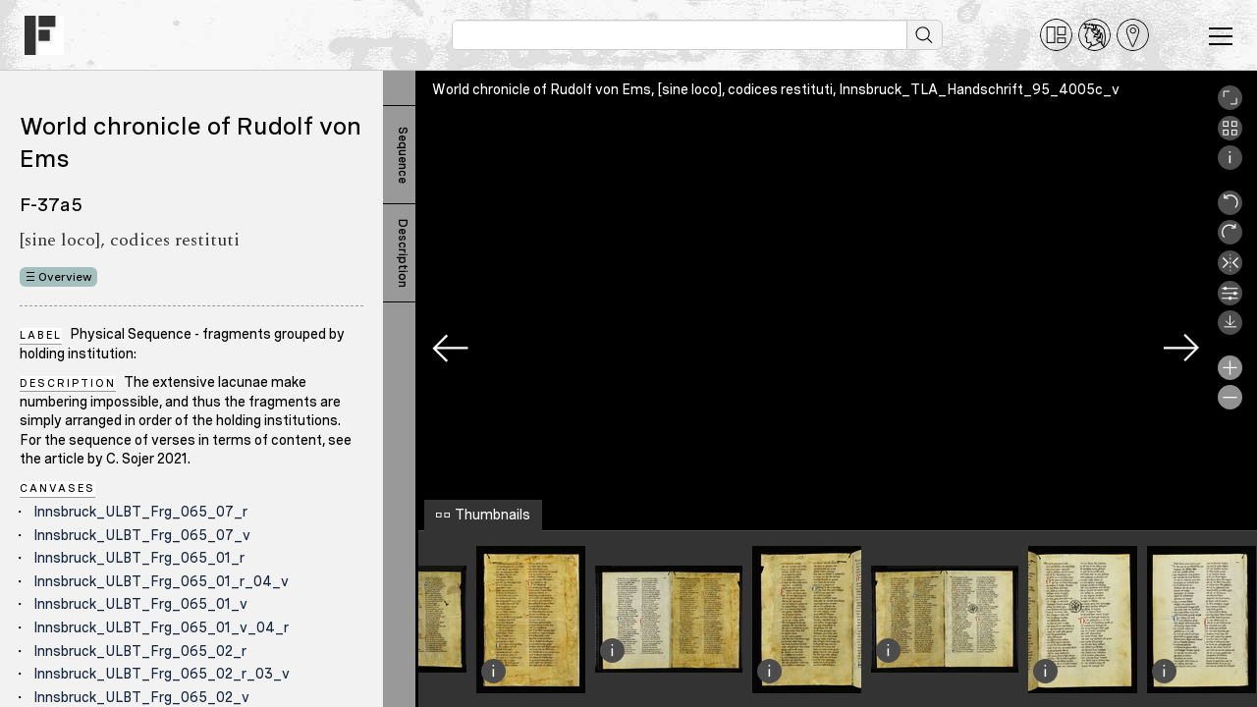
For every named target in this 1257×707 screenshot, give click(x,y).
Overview (65, 277)
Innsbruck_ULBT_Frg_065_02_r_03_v (161, 673)
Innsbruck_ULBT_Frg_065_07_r (140, 511)
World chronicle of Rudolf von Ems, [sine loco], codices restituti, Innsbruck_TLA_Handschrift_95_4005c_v (776, 89)
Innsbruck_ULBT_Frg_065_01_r (139, 558)
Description (403, 253)
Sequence (403, 155)
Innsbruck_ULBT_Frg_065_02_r (139, 651)
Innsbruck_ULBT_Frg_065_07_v (141, 535)
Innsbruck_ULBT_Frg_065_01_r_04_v (161, 581)
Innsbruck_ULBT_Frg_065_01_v (140, 604)
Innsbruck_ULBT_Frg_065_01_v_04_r (161, 627)
